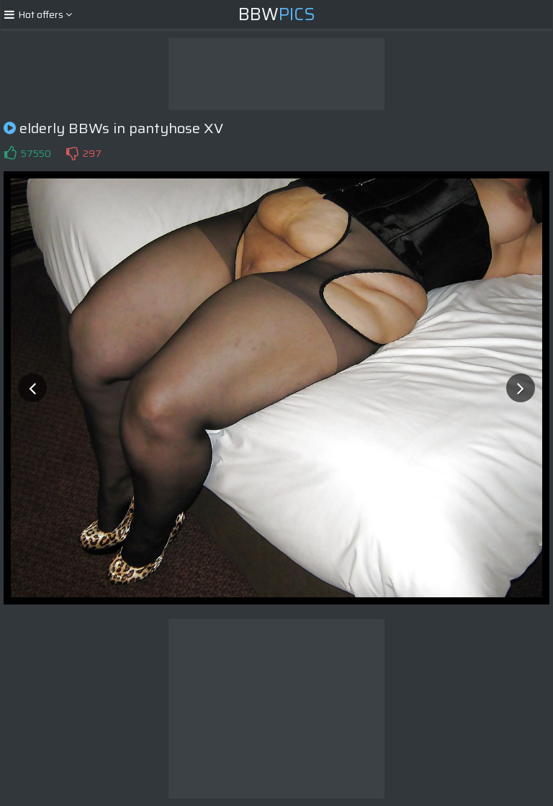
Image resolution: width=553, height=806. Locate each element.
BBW (276, 14)
